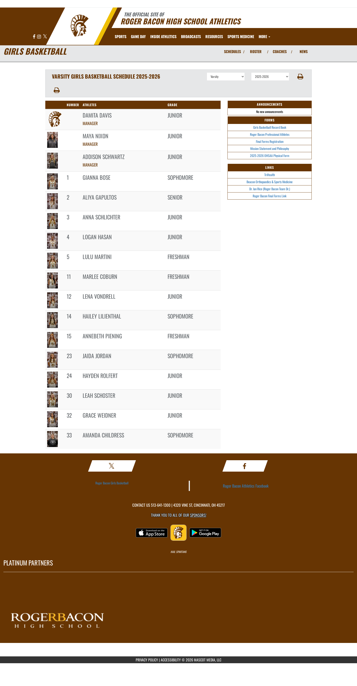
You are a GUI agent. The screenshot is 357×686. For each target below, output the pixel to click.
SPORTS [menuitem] (120, 36)
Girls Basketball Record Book (269, 127)
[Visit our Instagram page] (39, 36)
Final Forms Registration (269, 141)
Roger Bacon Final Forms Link (269, 195)
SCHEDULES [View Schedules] (232, 51)
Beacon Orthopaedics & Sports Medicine (270, 181)
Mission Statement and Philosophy (269, 148)
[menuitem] (191, 36)
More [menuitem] (264, 36)
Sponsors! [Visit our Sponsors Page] (198, 515)
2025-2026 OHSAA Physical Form (269, 155)
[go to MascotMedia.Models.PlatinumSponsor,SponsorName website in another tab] (178, 618)
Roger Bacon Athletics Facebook (246, 486)
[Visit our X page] (45, 36)
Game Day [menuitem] (138, 36)
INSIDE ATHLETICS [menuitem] (163, 36)
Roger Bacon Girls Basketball (111, 482)
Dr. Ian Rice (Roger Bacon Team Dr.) (269, 188)
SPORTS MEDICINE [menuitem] (240, 36)
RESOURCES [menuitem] (214, 36)
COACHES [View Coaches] (280, 51)
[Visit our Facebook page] (34, 36)
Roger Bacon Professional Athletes (269, 134)
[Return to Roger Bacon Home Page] (79, 26)
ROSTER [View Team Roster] (256, 51)
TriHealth (269, 174)
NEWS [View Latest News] (304, 51)
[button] (300, 76)
